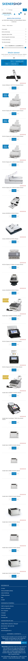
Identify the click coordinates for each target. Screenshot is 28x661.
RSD (7, 64)
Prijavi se (24, 642)
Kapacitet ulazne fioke (14, 34)
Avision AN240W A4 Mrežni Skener (10, 290)
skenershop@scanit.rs (6, 630)
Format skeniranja (14, 39)
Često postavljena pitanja (7, 590)
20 (12, 61)
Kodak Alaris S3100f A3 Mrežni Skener (11, 547)
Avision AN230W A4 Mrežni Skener (10, 213)
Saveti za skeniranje (5, 608)
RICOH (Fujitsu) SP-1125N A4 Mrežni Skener (12, 136)
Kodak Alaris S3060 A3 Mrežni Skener (11, 470)
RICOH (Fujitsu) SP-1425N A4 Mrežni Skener (12, 187)
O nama (3, 588)
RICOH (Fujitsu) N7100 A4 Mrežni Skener (12, 341)
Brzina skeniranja (14, 31)
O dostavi (3, 613)
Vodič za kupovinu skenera (7, 606)
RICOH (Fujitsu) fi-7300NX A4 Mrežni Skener (12, 264)
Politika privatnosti (5, 595)
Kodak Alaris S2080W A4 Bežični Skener (11, 392)
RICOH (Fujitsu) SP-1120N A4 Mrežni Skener (12, 110)
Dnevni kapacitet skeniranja (14, 37)
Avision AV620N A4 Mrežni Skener (10, 238)
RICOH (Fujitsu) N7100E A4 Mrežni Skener (12, 367)
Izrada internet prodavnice (14, 658)
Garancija (3, 615)
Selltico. (23, 658)
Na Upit (14, 88)
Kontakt (3, 599)
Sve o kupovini (4, 610)
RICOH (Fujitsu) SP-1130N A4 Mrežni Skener (12, 162)
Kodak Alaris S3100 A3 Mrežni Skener (11, 522)
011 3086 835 (4, 628)
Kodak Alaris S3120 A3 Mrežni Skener (11, 573)
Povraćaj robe (4, 617)
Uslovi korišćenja (5, 593)
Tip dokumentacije (14, 42)
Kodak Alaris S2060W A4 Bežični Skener (11, 315)
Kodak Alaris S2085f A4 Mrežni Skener (11, 445)
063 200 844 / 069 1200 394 (7, 13)
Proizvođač (14, 29)
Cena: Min (14, 64)
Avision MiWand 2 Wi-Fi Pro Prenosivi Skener (12, 85)
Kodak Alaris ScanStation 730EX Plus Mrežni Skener (12, 419)
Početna (4, 25)
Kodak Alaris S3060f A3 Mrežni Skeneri (11, 496)
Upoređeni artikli (19, 61)
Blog (2, 597)
